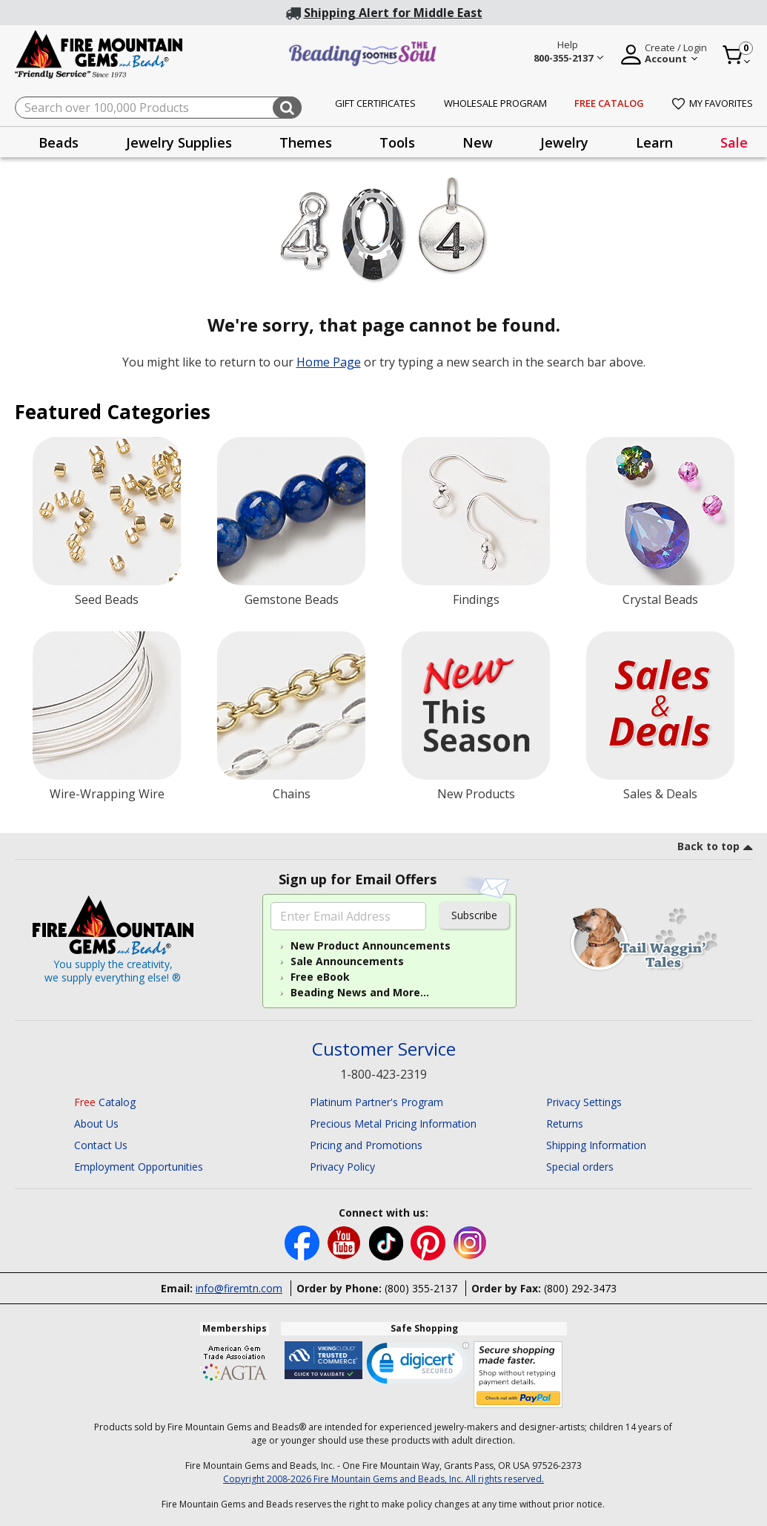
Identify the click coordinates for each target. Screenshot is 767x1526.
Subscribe (474, 915)
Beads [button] (59, 142)
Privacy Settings (584, 1102)
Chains (292, 793)
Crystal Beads (660, 599)
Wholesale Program (495, 103)
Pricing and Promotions (366, 1145)
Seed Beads (107, 599)
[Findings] (476, 511)
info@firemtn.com (239, 1288)
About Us (96, 1123)
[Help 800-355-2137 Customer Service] (568, 53)
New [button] (477, 142)
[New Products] (476, 705)
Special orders (580, 1167)
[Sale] (660, 705)
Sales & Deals (660, 793)
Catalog (105, 1102)
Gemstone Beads (292, 599)
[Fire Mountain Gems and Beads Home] (99, 53)
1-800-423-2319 (383, 1074)
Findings (476, 599)
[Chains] (291, 705)
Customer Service (384, 1049)
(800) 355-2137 (421, 1288)
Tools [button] (397, 142)
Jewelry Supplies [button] (179, 142)
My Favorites (712, 103)
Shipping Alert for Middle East (393, 12)
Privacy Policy (342, 1167)
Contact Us (100, 1145)
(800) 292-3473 (580, 1288)
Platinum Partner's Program (376, 1102)
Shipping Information (596, 1145)
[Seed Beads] (107, 511)
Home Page (328, 362)
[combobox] (158, 107)
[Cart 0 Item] (737, 55)
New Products (476, 793)
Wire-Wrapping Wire (107, 793)
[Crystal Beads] (660, 511)
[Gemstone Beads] (291, 511)
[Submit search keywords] (287, 107)
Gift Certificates (375, 103)
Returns (564, 1123)
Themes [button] (305, 142)
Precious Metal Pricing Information (393, 1123)
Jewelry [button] (564, 142)
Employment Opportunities (138, 1167)
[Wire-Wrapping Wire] (107, 705)
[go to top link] (715, 848)
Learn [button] (654, 142)
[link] (418, 1366)
